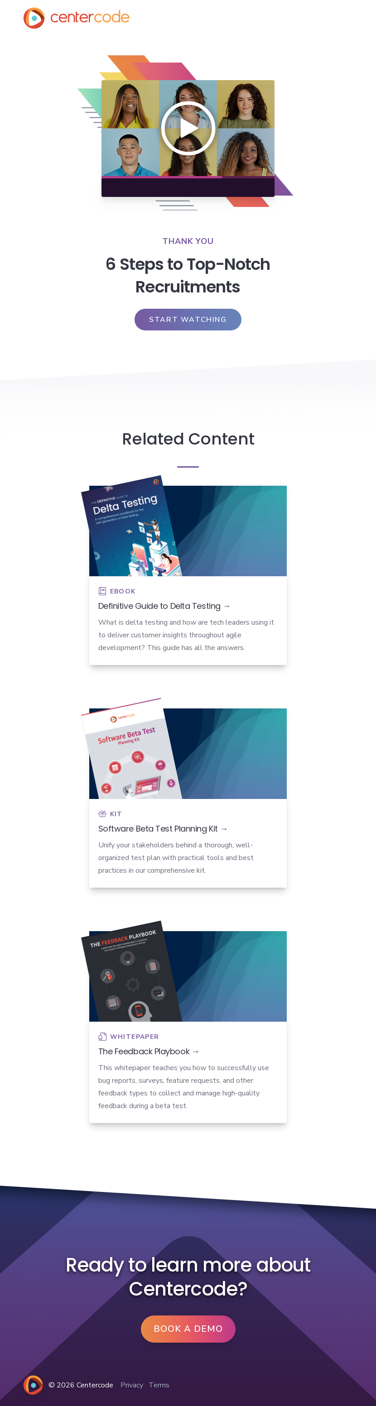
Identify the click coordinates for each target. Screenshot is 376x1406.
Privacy (132, 1385)
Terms (159, 1385)
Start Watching (188, 320)
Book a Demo (188, 1329)
